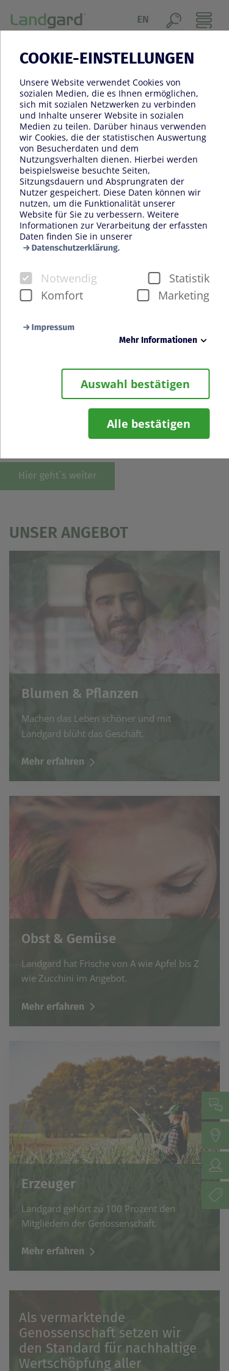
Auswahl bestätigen (135, 384)
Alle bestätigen (149, 423)
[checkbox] (26, 278)
